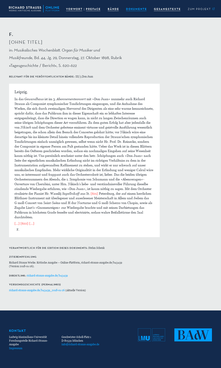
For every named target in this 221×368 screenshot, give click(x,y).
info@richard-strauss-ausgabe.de (80, 344)
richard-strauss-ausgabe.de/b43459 (47, 275)
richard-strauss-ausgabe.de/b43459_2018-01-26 (37, 290)
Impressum (15, 348)
